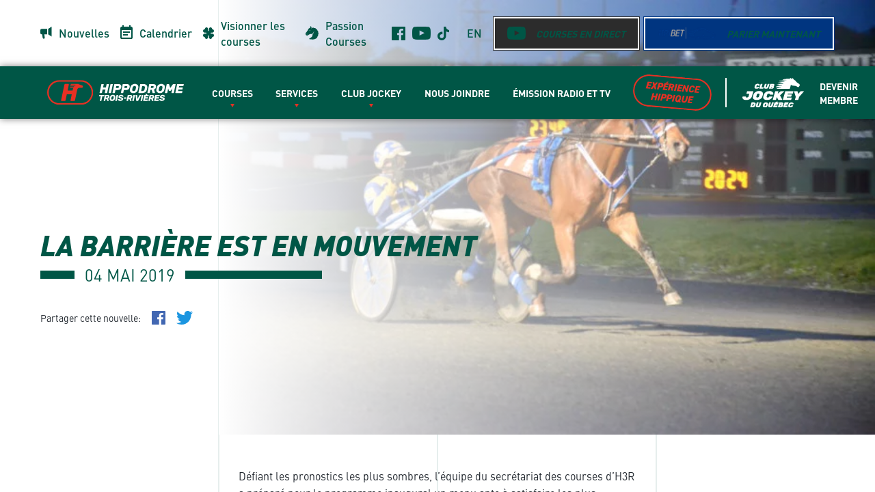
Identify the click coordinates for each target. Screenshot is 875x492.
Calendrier (165, 33)
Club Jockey (371, 93)
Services (296, 93)
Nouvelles (84, 33)
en (474, 33)
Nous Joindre (457, 93)
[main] (437, 246)
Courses (232, 93)
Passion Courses (345, 33)
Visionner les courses (253, 33)
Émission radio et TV (561, 93)
